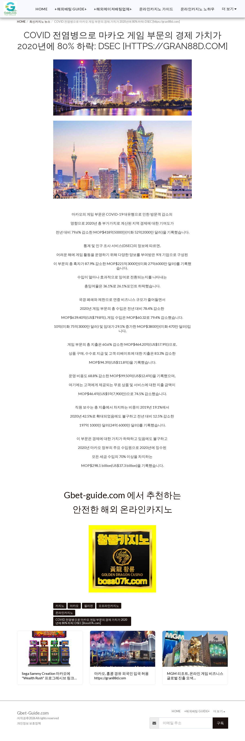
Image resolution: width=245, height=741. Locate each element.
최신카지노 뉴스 (39, 21)
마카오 (74, 606)
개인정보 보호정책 (29, 723)
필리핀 (88, 606)
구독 (220, 723)
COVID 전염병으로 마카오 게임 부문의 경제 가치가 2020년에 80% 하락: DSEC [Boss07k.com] (91, 621)
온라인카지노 (64, 612)
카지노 (59, 606)
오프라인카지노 (109, 606)
